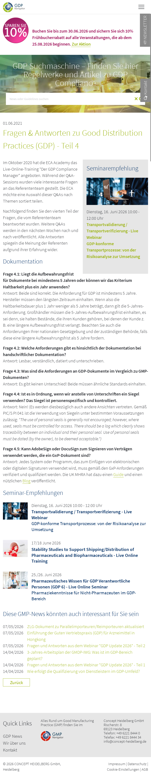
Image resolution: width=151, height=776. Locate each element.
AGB (145, 769)
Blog (26, 480)
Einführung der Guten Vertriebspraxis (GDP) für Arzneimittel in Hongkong (81, 636)
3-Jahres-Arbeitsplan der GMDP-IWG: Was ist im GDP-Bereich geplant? (80, 655)
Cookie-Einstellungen (123, 769)
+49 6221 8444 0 (128, 733)
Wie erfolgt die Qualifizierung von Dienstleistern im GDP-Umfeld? (83, 671)
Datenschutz (137, 763)
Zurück (16, 682)
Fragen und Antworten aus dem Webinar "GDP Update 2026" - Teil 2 (86, 645)
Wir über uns (14, 743)
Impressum (116, 763)
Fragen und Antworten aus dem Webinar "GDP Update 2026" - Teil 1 (86, 665)
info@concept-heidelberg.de (125, 741)
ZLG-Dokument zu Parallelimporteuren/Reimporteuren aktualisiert (85, 626)
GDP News (12, 736)
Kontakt (10, 750)
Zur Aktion (81, 44)
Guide (118, 474)
